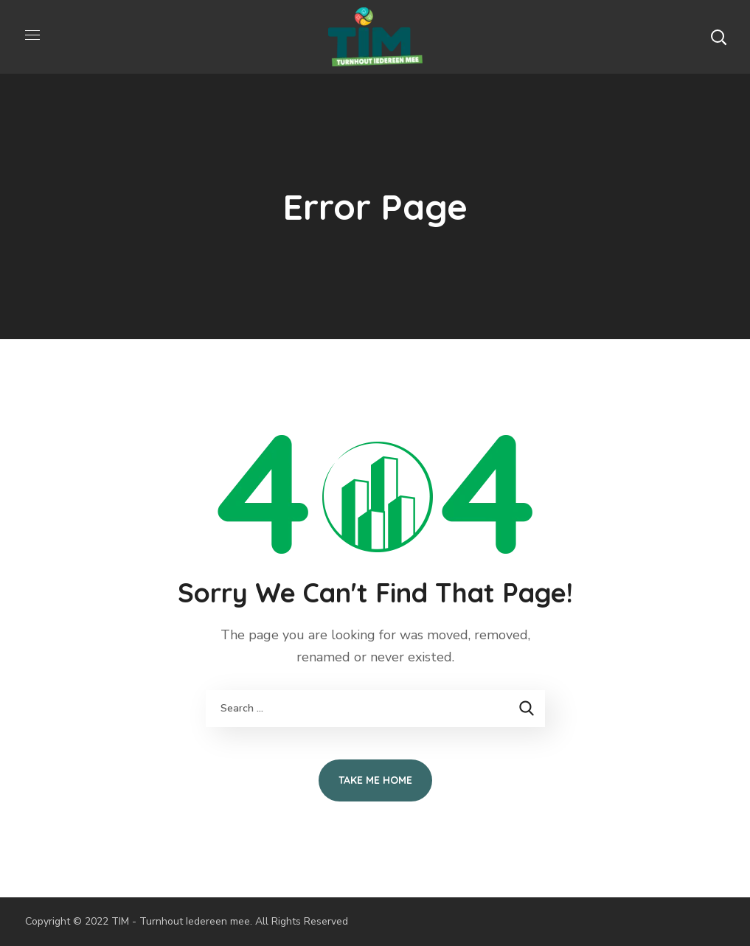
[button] (718, 37)
